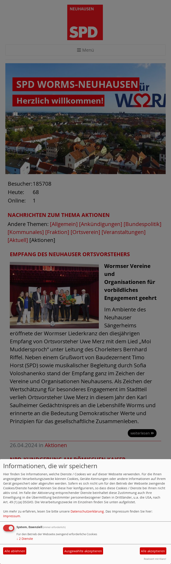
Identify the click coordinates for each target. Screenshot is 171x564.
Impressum (11, 516)
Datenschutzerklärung (87, 511)
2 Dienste (24, 538)
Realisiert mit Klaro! (155, 558)
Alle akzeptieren (153, 551)
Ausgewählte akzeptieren (83, 551)
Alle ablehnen (14, 551)
